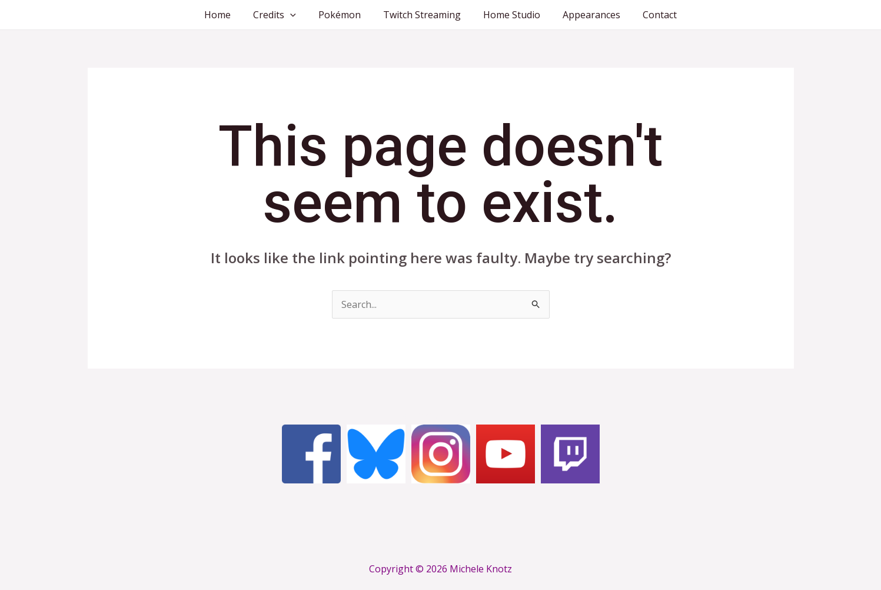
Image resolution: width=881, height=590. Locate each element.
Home (228, 14)
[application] (297, 14)
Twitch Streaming (422, 14)
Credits (281, 14)
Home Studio (508, 14)
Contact (649, 14)
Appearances (584, 14)
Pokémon (343, 14)
